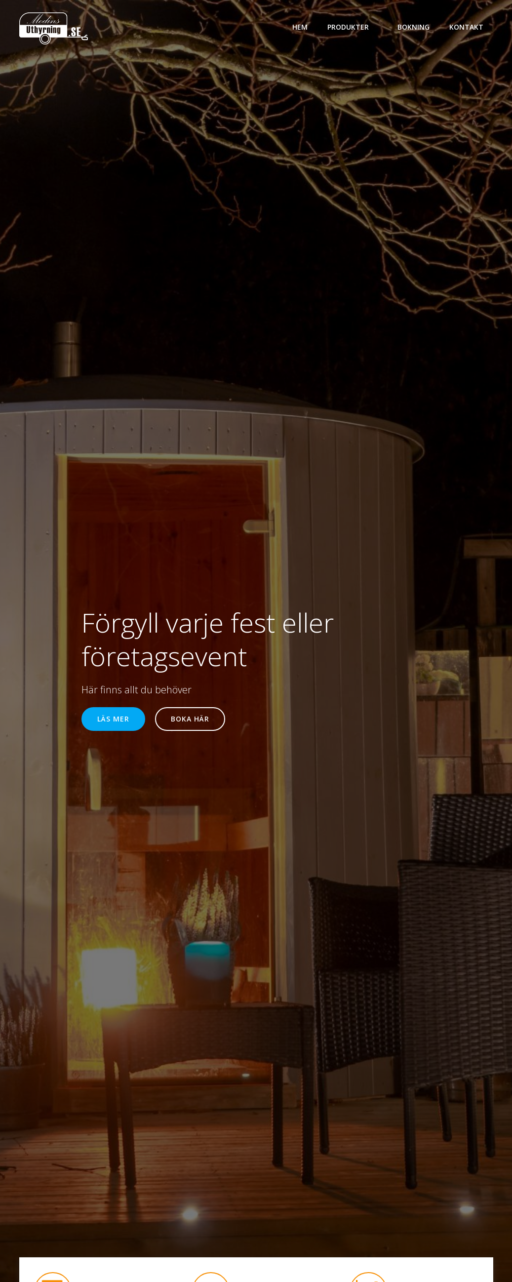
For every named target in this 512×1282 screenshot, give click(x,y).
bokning (413, 27)
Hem (300, 27)
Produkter (352, 27)
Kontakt (466, 27)
